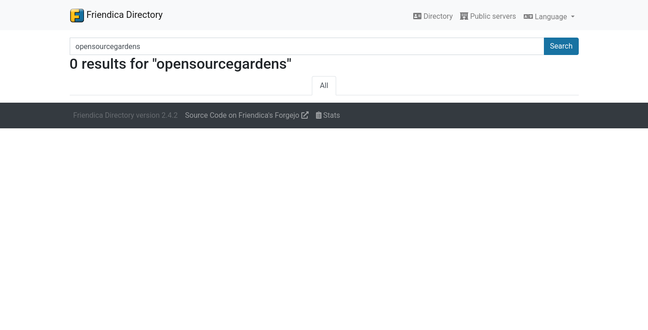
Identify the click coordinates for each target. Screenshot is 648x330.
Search (561, 46)
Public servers (488, 16)
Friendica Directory (116, 15)
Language (546, 16)
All (324, 85)
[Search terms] (307, 46)
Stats (328, 115)
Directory (433, 16)
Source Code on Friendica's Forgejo (247, 115)
